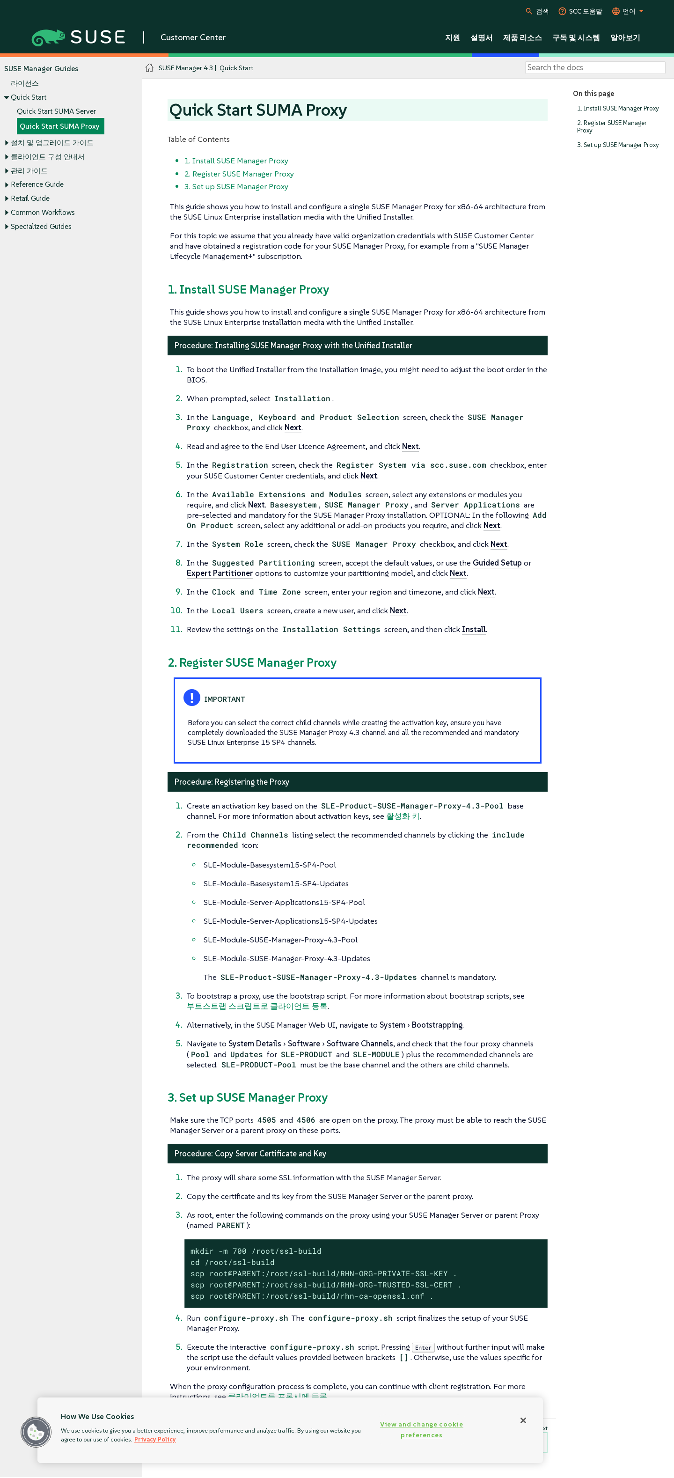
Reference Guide (37, 184)
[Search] (595, 67)
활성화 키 (403, 816)
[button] (36, 1432)
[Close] (523, 1420)
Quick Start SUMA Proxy (60, 126)
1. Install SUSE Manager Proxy (618, 108)
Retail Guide (30, 198)
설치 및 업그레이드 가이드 (52, 143)
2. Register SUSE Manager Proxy (612, 126)
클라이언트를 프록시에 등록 (277, 1396)
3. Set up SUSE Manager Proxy (618, 145)
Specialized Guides (41, 226)
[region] (290, 1430)
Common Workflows (43, 212)
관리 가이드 (29, 170)
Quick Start (28, 97)
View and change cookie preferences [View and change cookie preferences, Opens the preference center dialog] (421, 1429)
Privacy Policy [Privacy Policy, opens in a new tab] (155, 1439)
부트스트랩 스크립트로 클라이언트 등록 (257, 1006)
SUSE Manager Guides (41, 68)
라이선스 (25, 83)
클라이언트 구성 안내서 (48, 156)
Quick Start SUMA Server (56, 111)
